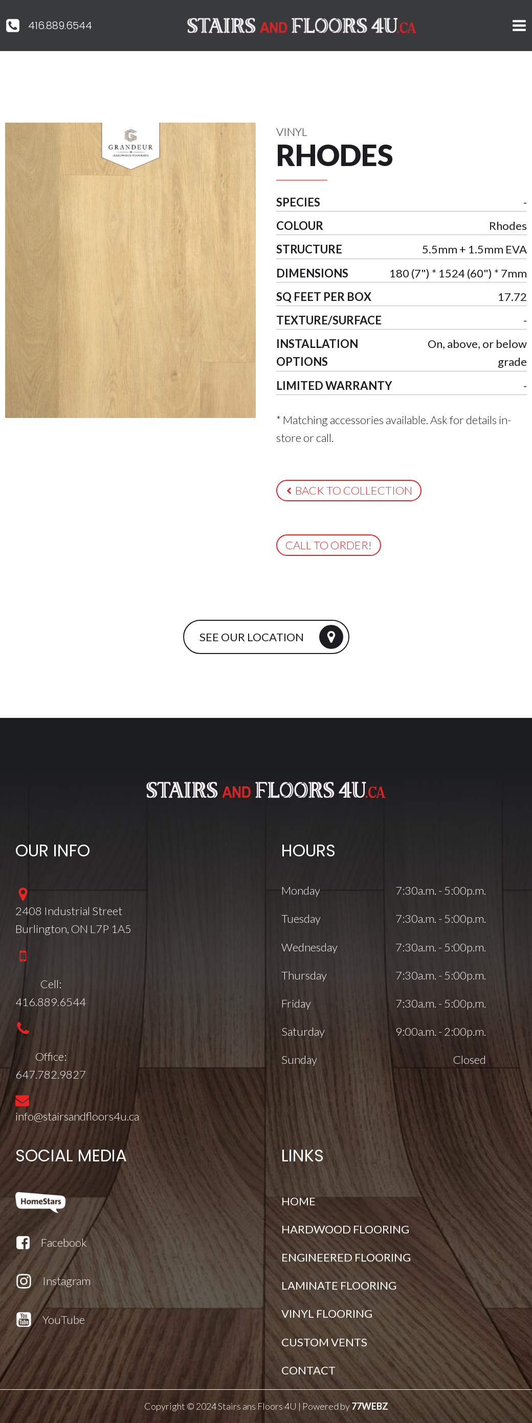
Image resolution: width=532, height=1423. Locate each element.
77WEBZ (369, 1406)
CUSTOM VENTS (324, 1342)
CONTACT (308, 1370)
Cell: (50, 984)
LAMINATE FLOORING (338, 1285)
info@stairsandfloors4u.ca (77, 1116)
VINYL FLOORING (326, 1313)
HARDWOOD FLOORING (345, 1229)
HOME (298, 1201)
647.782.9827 (50, 1074)
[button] (349, 490)
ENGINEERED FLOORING (346, 1257)
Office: (50, 1056)
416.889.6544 (60, 25)
